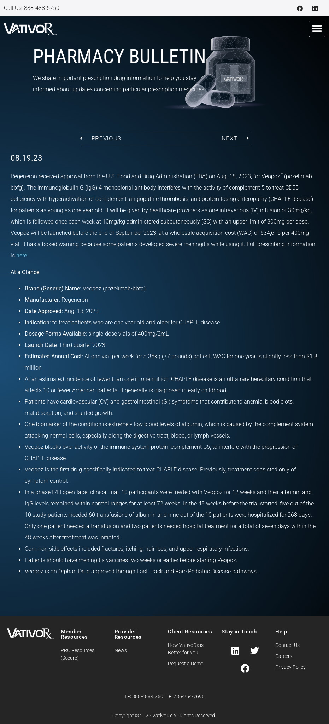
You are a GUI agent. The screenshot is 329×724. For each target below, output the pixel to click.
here (21, 255)
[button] (317, 29)
